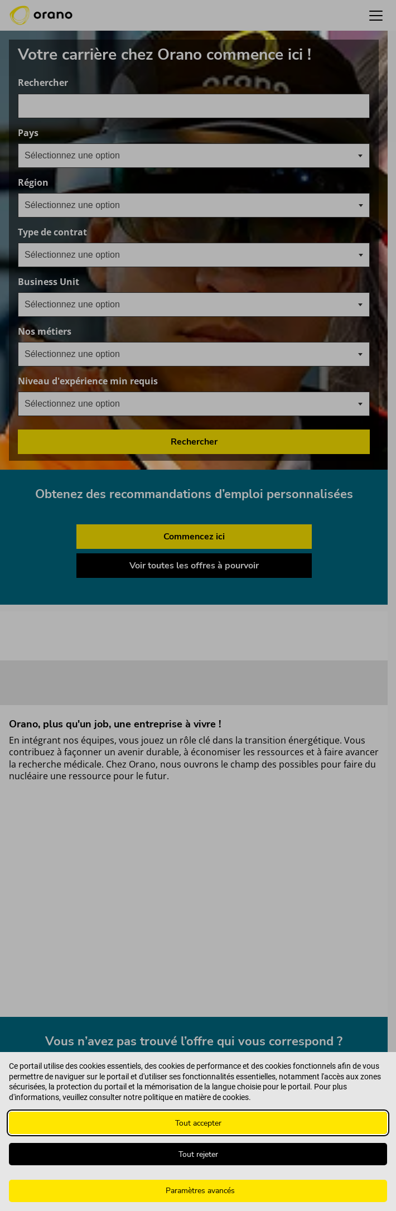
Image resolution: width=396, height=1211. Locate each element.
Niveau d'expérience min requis (141, 381)
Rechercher (43, 83)
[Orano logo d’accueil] (41, 16)
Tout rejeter (198, 1154)
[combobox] (194, 106)
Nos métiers (98, 331)
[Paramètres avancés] (198, 1191)
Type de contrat (52, 232)
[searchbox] (80, 205)
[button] (376, 15)
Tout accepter (198, 1123)
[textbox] (81, 155)
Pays (82, 133)
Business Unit (102, 282)
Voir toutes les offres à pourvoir (194, 565)
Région (33, 183)
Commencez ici (194, 536)
